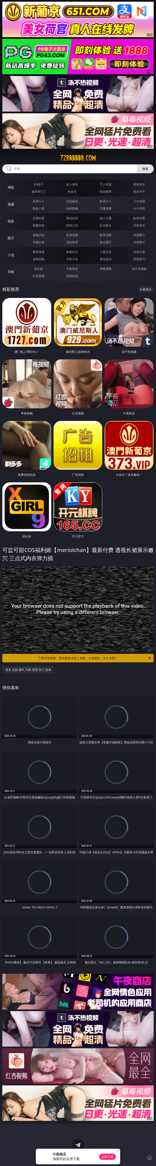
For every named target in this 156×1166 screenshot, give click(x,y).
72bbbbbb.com (78, 158)
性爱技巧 (139, 259)
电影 (11, 221)
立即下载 (107, 1157)
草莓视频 (106, 269)
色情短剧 (72, 276)
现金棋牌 (106, 191)
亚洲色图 (72, 235)
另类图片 (139, 242)
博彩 (11, 187)
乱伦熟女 (106, 225)
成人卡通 (106, 218)
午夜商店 (72, 269)
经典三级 (72, 225)
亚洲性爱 (38, 218)
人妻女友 (106, 252)
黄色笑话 (106, 259)
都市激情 (38, 252)
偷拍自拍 (72, 218)
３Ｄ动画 (139, 201)
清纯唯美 (72, 242)
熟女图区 (106, 242)
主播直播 (106, 208)
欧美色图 (106, 235)
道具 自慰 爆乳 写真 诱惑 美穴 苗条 (28, 670)
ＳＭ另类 (139, 208)
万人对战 (106, 184)
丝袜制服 (72, 208)
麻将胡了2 (38, 191)
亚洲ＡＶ (38, 201)
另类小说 (72, 259)
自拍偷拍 (72, 201)
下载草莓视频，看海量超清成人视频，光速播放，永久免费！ (95, 658)
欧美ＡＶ (106, 201)
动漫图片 (139, 235)
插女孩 (38, 269)
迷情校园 (38, 259)
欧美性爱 (139, 218)
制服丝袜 (38, 225)
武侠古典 (139, 252)
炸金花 (72, 191)
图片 (11, 238)
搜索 (145, 169)
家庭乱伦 (72, 252)
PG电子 (39, 184)
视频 (11, 204)
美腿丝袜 (38, 242)
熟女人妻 (38, 208)
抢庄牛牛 (139, 191)
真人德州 (72, 184)
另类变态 (139, 225)
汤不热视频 (139, 269)
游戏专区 (139, 184)
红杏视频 (38, 276)
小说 (11, 255)
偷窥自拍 (38, 235)
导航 (11, 271)
